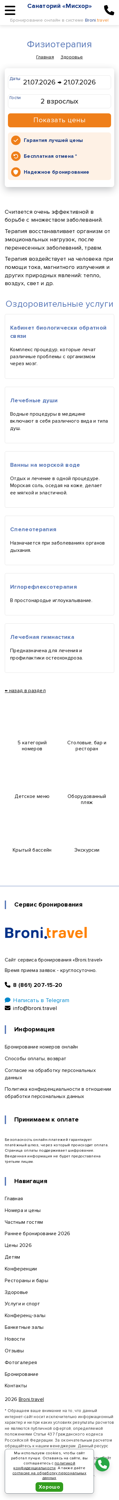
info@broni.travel (31, 1008)
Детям (12, 1257)
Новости (15, 1339)
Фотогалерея (21, 1362)
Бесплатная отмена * (50, 156)
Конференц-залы (25, 1315)
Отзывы (14, 1351)
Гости (15, 97)
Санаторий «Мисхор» (59, 6)
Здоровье (72, 57)
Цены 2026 (18, 1245)
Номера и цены (23, 1210)
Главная (45, 57)
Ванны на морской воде (45, 464)
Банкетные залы (24, 1327)
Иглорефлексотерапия (43, 586)
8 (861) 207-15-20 (34, 984)
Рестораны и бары (26, 1280)
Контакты (16, 1386)
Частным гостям (24, 1222)
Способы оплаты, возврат (35, 1058)
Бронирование (21, 1374)
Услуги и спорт (22, 1304)
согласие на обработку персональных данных (49, 1476)
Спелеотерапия (33, 529)
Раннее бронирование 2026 (37, 1233)
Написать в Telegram (37, 1000)
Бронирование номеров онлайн (41, 1047)
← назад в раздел (25, 690)
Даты (15, 78)
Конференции (21, 1269)
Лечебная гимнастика (42, 636)
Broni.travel (31, 1399)
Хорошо (49, 1487)
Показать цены (59, 120)
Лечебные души (34, 400)
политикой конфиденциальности (44, 1466)
